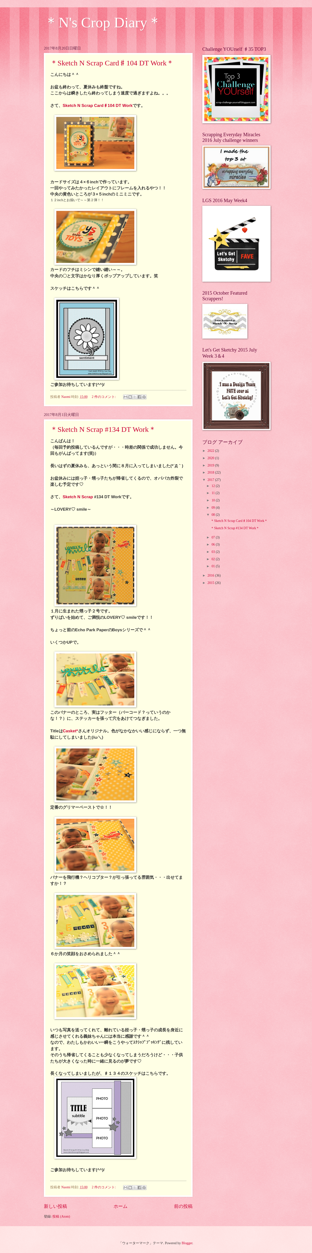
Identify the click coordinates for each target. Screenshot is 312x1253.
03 (214, 552)
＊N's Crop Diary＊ (103, 22)
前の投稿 (183, 1206)
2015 (211, 583)
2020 (211, 458)
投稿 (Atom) (61, 1216)
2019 (211, 465)
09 (214, 507)
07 (214, 537)
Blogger (187, 1243)
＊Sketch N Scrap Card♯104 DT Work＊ (112, 63)
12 (214, 486)
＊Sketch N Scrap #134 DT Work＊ (103, 429)
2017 (211, 480)
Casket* (70, 731)
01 (214, 566)
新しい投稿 (55, 1206)
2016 (211, 575)
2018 (211, 472)
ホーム (120, 1206)
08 (214, 515)
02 (214, 559)
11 (214, 493)
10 (214, 500)
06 (214, 544)
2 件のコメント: (104, 397)
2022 (211, 451)
